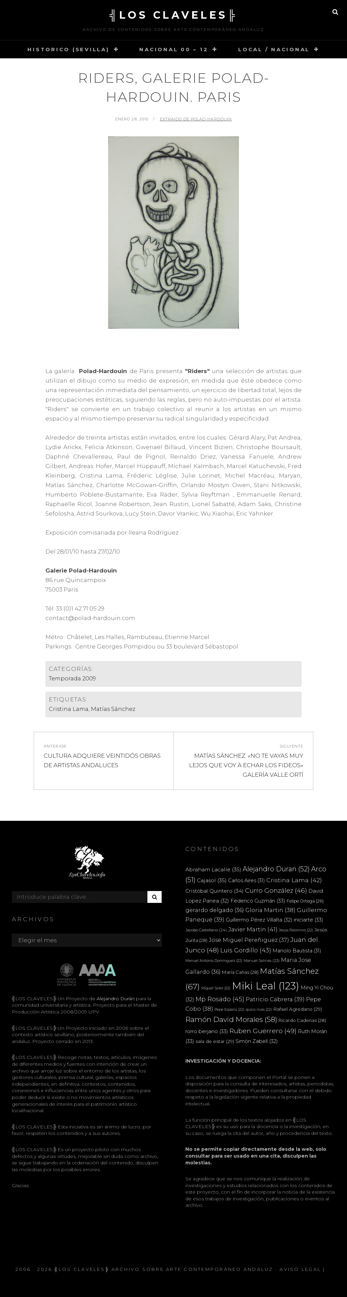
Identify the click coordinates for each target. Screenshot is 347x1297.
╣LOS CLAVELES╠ (173, 15)
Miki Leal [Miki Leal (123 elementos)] (265, 986)
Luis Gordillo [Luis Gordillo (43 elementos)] (245, 950)
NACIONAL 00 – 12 (173, 49)
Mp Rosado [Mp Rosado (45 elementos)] (220, 999)
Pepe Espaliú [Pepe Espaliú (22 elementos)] (229, 1009)
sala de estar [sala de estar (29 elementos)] (215, 1041)
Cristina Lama (68, 709)
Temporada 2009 (72, 678)
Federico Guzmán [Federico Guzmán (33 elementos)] (257, 900)
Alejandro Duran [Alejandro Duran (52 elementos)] (276, 869)
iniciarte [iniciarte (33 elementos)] (308, 919)
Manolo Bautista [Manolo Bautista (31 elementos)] (296, 951)
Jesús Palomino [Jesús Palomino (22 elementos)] (296, 930)
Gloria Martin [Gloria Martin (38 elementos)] (270, 910)
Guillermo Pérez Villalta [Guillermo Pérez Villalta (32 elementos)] (259, 920)
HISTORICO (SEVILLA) (68, 49)
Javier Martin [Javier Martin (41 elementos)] (253, 929)
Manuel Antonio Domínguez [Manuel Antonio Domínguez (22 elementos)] (213, 961)
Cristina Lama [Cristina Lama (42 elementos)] (294, 880)
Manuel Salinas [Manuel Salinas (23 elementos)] (262, 960)
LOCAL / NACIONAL (274, 49)
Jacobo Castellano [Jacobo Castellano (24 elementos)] (206, 930)
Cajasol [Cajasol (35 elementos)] (212, 880)
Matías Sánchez (113, 709)
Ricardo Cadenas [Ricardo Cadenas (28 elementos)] (302, 1020)
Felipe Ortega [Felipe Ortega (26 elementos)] (305, 901)
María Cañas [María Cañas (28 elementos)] (240, 972)
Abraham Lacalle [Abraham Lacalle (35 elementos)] (213, 869)
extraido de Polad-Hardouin (196, 119)
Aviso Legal (300, 1269)
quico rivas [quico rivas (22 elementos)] (259, 1009)
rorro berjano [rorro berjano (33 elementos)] (206, 1031)
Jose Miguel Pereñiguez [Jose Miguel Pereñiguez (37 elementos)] (249, 939)
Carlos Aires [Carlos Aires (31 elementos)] (246, 880)
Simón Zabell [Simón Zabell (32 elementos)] (257, 1041)
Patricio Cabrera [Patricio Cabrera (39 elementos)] (275, 999)
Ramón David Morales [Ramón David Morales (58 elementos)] (231, 1019)
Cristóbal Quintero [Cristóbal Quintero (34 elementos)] (214, 891)
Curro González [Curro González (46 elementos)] (276, 890)
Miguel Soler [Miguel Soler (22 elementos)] (215, 988)
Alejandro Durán (115, 998)
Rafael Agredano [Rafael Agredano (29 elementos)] (297, 1009)
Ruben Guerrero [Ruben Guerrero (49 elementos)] (263, 1031)
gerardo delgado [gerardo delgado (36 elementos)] (214, 910)
